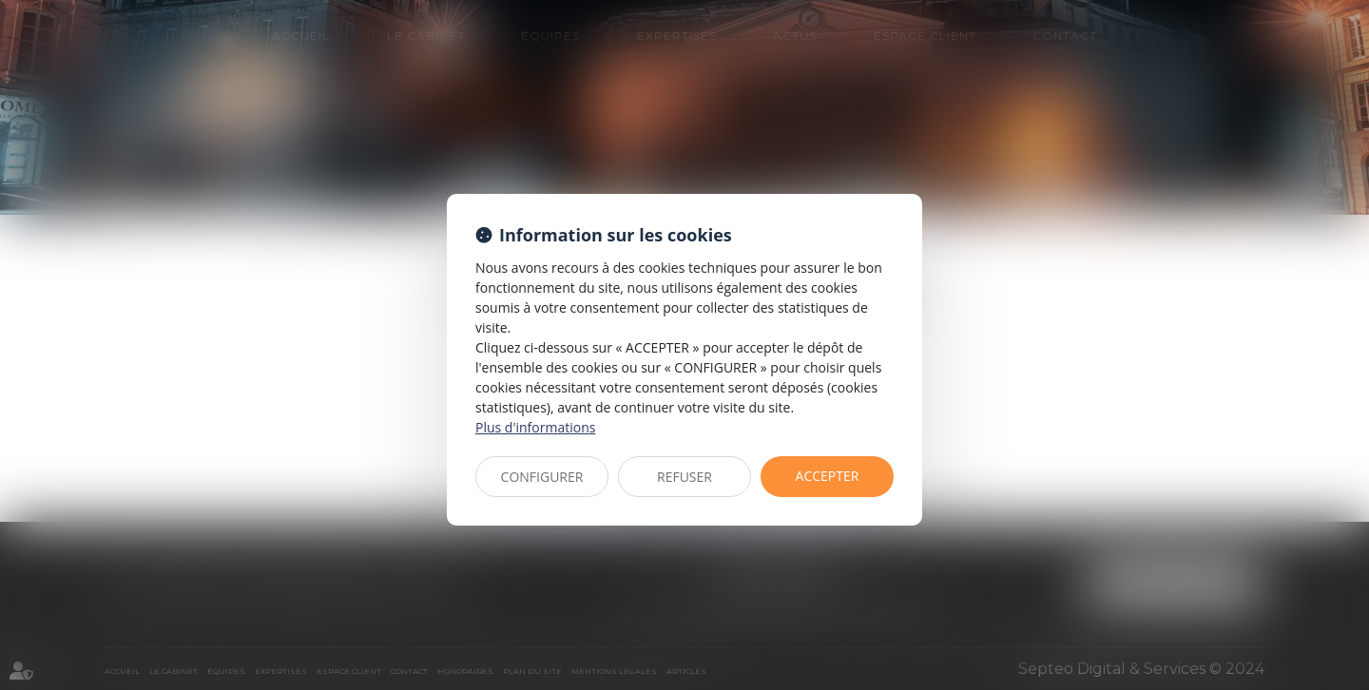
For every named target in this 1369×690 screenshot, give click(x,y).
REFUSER (684, 477)
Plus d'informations (535, 427)
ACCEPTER (827, 476)
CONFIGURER (542, 477)
